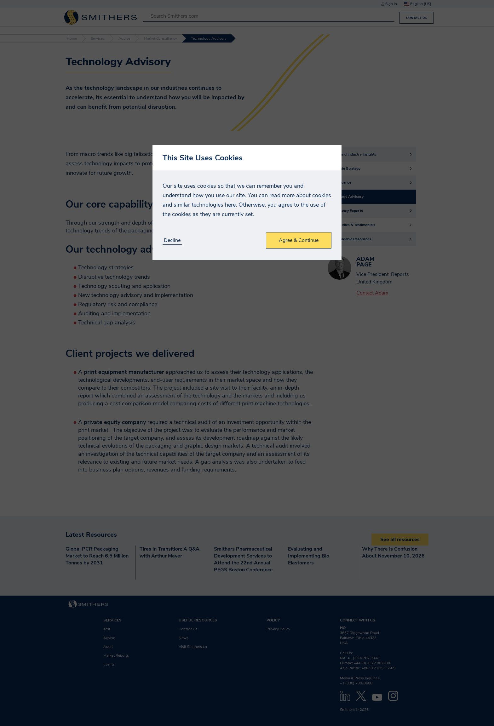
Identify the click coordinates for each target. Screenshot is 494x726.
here (230, 205)
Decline (172, 240)
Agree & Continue (299, 240)
